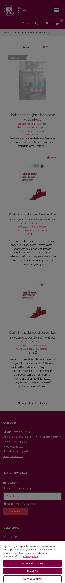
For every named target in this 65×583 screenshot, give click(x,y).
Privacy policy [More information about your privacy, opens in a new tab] (30, 556)
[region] (32, 562)
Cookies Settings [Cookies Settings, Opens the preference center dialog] (32, 578)
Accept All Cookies (32, 563)
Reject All (32, 571)
